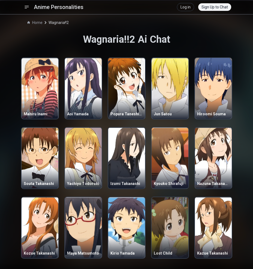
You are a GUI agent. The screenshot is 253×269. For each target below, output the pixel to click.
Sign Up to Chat (214, 7)
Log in (185, 7)
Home (35, 22)
